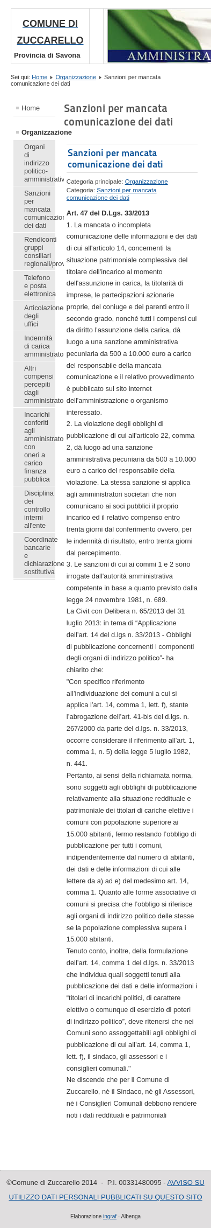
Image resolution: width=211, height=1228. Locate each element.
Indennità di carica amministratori (39, 346)
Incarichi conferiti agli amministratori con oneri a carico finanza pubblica (39, 446)
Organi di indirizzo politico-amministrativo (39, 163)
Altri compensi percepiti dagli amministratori (39, 384)
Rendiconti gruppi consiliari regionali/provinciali (39, 251)
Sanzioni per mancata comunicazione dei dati (39, 209)
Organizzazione (75, 77)
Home (39, 77)
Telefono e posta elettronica (39, 286)
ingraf (110, 1216)
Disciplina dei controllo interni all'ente (39, 509)
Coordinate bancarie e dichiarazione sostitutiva (39, 555)
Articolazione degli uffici (39, 316)
